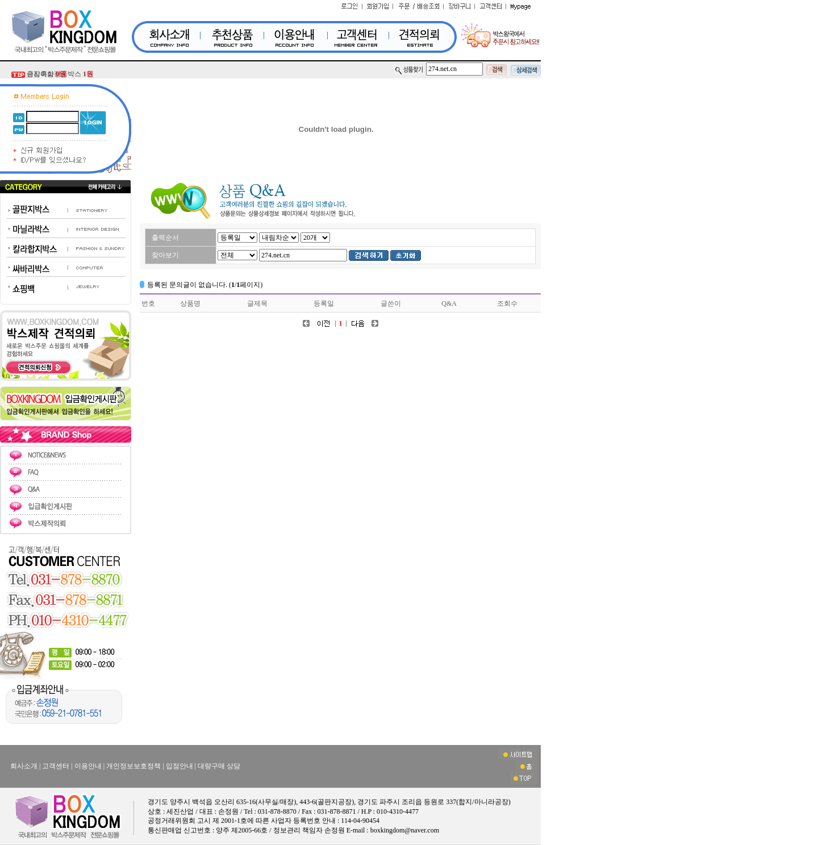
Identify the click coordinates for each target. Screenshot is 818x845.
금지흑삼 (46, 74)
